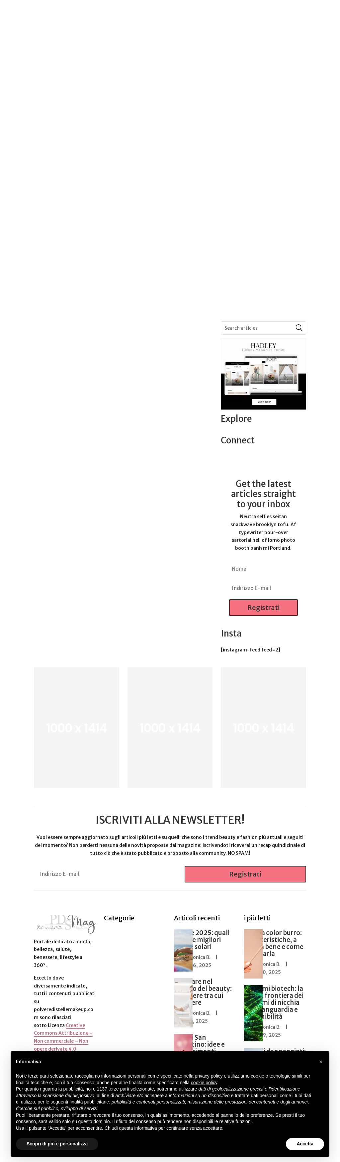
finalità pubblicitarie (89, 1101)
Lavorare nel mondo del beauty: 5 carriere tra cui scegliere (203, 992)
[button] (320, 1062)
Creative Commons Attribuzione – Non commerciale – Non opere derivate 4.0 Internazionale (63, 1041)
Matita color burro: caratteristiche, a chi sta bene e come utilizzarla (273, 943)
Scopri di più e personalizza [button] (57, 1143)
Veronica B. (198, 957)
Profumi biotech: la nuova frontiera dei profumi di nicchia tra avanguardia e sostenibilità (273, 1002)
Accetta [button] (305, 1143)
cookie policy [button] (204, 1082)
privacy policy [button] (209, 1076)
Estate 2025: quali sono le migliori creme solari (201, 940)
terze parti (119, 1089)
